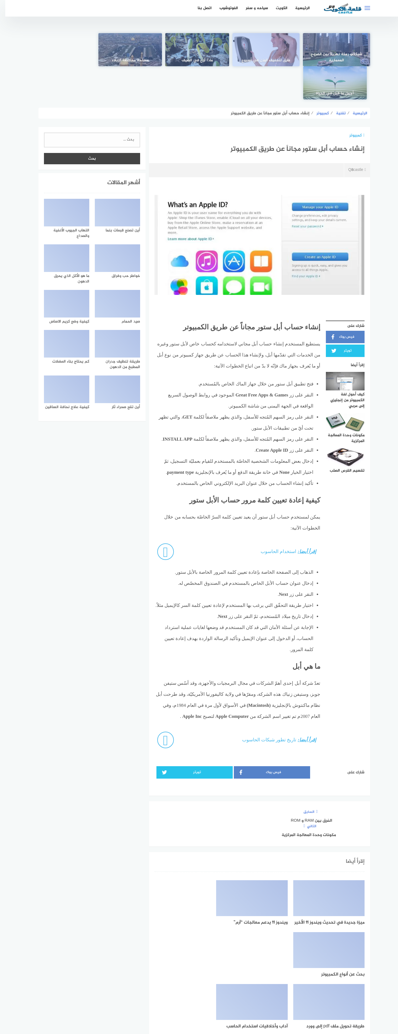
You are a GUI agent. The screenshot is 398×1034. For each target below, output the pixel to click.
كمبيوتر (351, 102)
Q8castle (352, 137)
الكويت (276, 8)
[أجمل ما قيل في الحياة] (65, 49)
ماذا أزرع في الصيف (199, 60)
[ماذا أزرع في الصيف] (199, 49)
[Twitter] (199, 982)
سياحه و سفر (251, 8)
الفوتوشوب (223, 8)
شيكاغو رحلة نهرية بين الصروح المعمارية (333, 57)
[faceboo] (218, 982)
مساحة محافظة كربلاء (132, 60)
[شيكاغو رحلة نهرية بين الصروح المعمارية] (333, 49)
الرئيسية (297, 8)
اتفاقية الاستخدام (230, 1000)
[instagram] (180, 982)
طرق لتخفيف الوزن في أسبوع (266, 60)
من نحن (164, 1000)
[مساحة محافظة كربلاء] (132, 49)
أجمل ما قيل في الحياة (65, 60)
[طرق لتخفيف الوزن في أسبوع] (266, 49)
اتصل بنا (199, 8)
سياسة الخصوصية (193, 1000)
